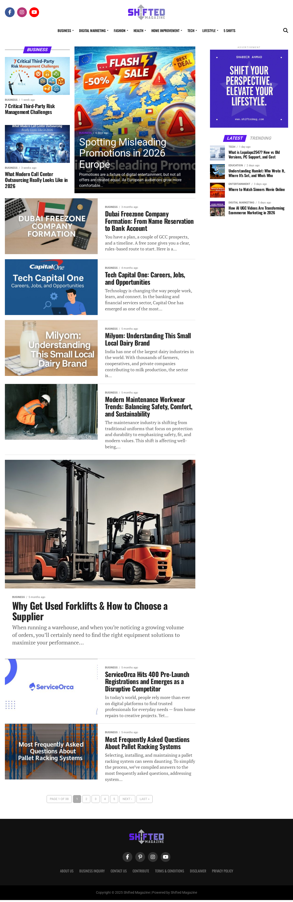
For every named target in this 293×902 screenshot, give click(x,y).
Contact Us (119, 872)
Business (64, 30)
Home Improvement (165, 30)
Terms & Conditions (169, 872)
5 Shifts (229, 30)
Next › (127, 801)
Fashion (120, 30)
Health (138, 30)
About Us (66, 872)
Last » (144, 801)
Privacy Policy (222, 872)
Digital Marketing (92, 30)
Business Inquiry (92, 872)
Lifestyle (209, 30)
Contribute (141, 872)
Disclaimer (198, 872)
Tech (191, 30)
